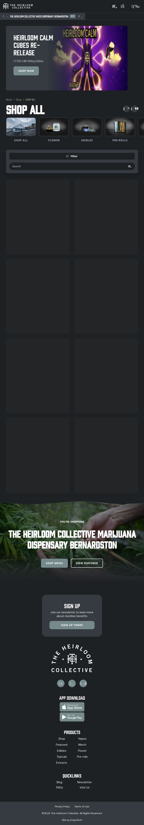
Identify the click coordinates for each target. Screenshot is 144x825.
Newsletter (84, 782)
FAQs (59, 787)
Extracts (61, 763)
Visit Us (85, 787)
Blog (59, 782)
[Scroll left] (126, 108)
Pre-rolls (82, 757)
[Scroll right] (134, 108)
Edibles (61, 751)
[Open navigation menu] (135, 6)
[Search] (130, 166)
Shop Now (26, 71)
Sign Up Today (72, 625)
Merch (82, 745)
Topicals (61, 757)
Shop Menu (54, 563)
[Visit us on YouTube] (83, 683)
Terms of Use (81, 806)
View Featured (87, 563)
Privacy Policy (62, 806)
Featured (62, 745)
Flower (82, 751)
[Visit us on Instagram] (72, 683)
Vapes (82, 739)
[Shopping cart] (124, 6)
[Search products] (115, 6)
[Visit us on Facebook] (60, 683)
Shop (18, 99)
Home (9, 99)
